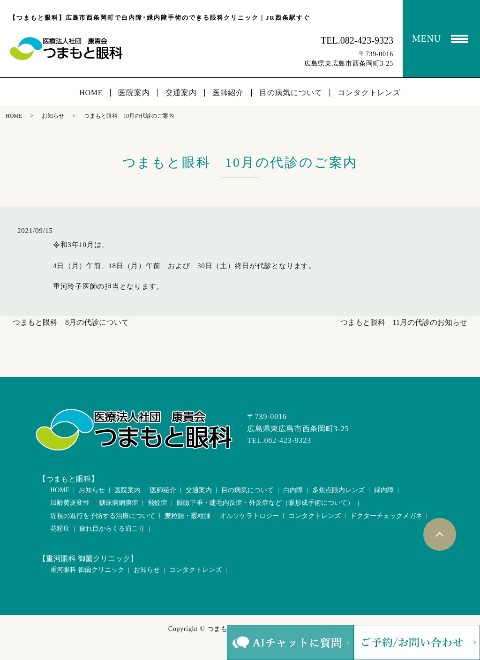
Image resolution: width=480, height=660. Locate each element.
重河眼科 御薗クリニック (87, 569)
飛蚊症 (157, 502)
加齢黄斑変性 (70, 502)
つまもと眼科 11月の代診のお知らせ (403, 322)
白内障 (293, 490)
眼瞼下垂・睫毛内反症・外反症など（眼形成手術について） (265, 502)
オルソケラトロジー (249, 515)
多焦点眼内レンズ (338, 490)
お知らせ (53, 115)
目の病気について (290, 93)
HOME (91, 93)
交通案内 (181, 93)
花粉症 (60, 528)
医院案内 (134, 93)
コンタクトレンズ (369, 93)
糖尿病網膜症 (118, 502)
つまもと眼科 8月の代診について (71, 322)
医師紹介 (228, 93)
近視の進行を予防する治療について (102, 515)
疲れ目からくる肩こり (112, 528)
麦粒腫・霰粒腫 (187, 515)
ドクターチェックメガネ (386, 515)
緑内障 (384, 490)
